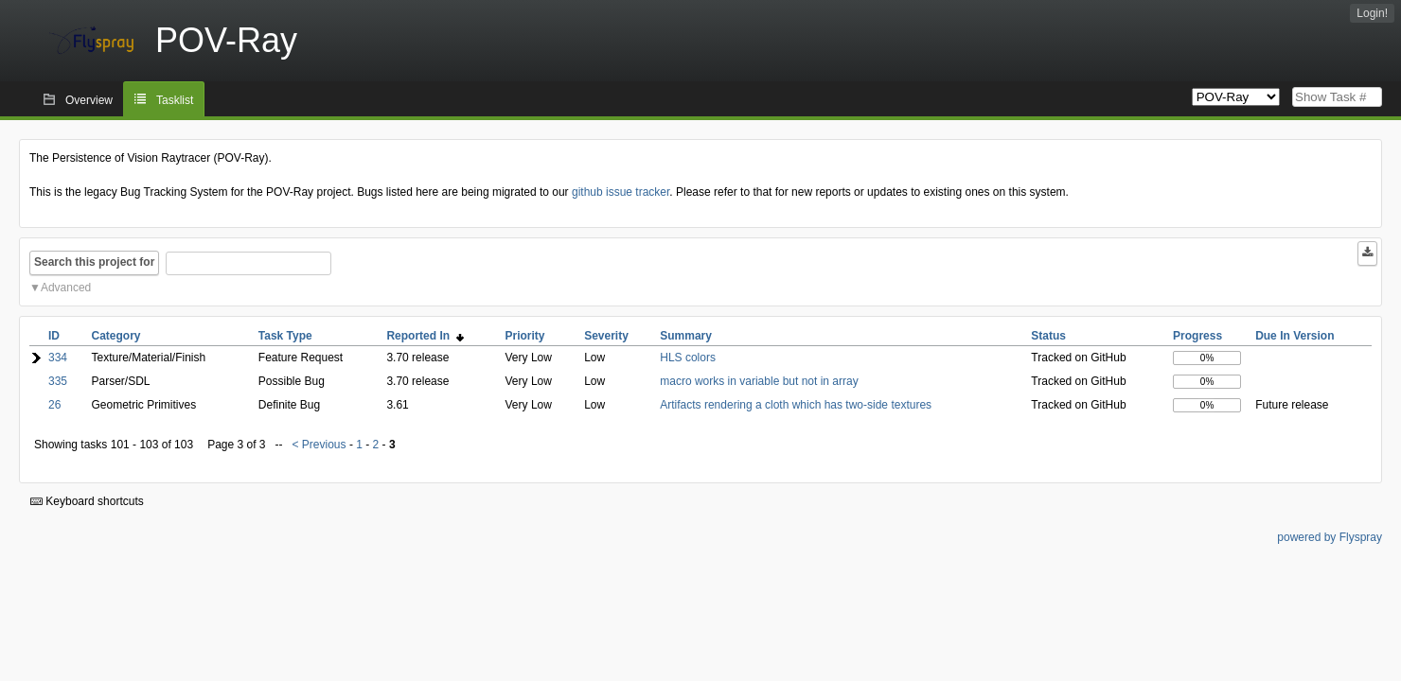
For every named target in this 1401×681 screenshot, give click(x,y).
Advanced (66, 287)
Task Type (285, 335)
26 (54, 404)
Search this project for (94, 262)
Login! (1372, 13)
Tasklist (174, 100)
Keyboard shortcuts (87, 501)
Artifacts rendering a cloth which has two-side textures (795, 404)
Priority (525, 335)
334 (57, 357)
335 (57, 381)
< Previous (319, 444)
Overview (89, 100)
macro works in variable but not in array (759, 381)
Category (116, 335)
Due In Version (1294, 335)
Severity (606, 335)
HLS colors (688, 357)
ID (54, 335)
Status (1048, 335)
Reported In (424, 335)
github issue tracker (620, 192)
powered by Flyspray (1329, 537)
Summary (686, 335)
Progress (1197, 335)
